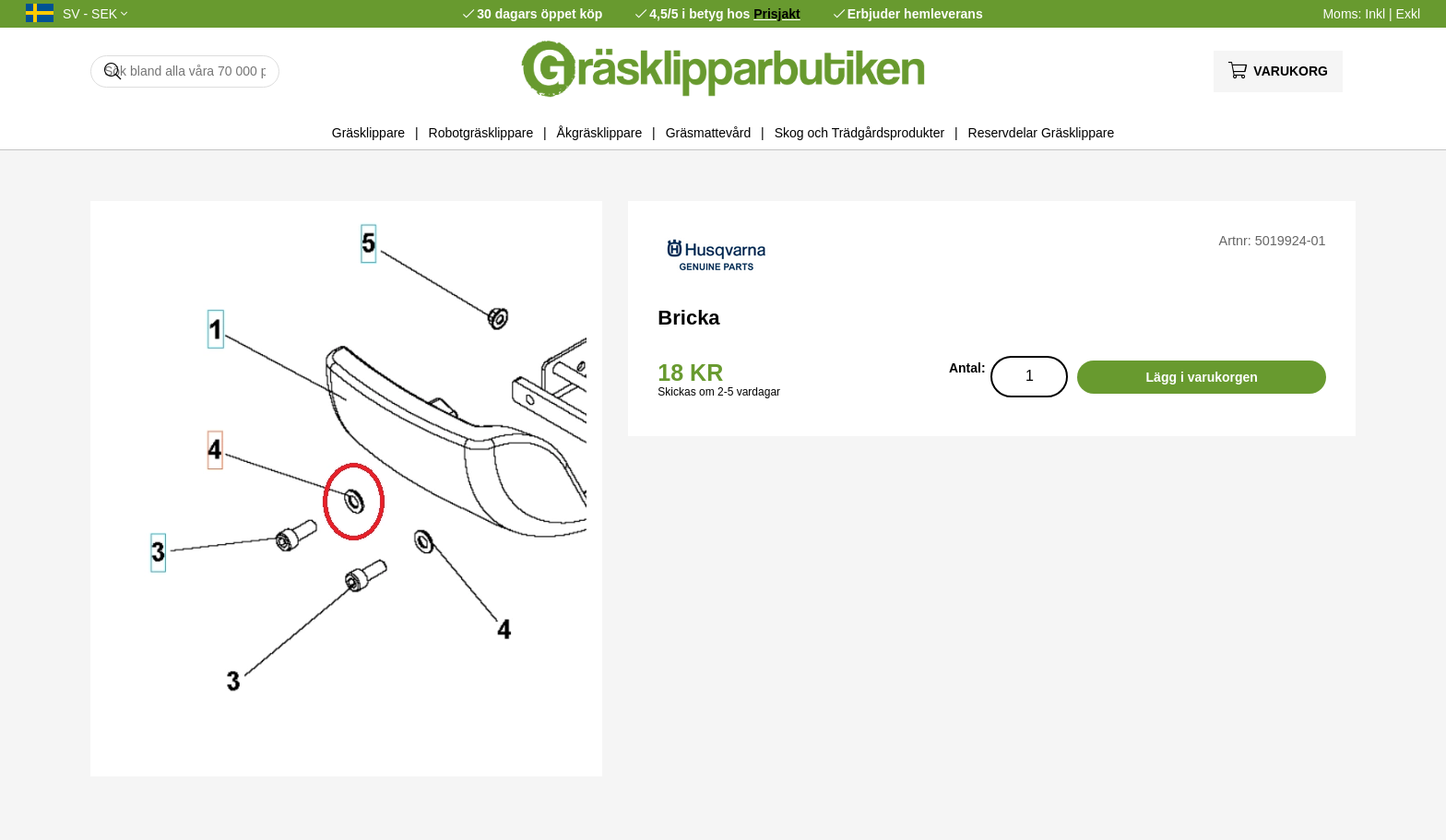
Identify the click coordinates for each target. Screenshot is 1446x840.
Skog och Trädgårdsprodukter (859, 132)
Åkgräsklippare (600, 132)
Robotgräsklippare (481, 132)
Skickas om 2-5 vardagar (719, 391)
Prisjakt (776, 13)
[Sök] (184, 71)
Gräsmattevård (709, 132)
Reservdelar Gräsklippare (1041, 132)
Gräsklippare (368, 132)
